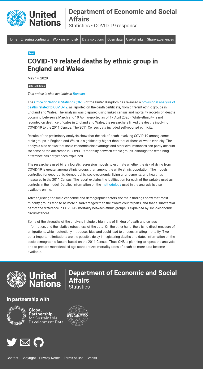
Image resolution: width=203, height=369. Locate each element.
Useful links (134, 39)
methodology (111, 185)
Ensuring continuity (35, 39)
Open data (115, 39)
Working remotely (66, 39)
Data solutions (93, 39)
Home (12, 39)
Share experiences (160, 39)
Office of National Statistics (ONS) (59, 102)
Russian (79, 94)
